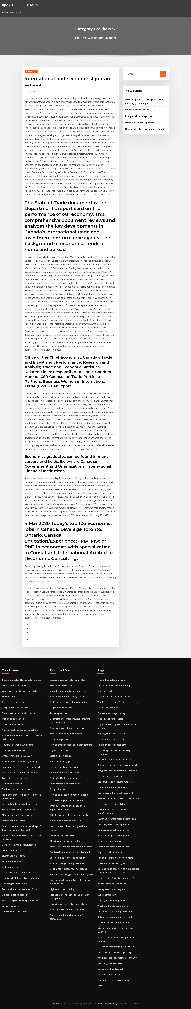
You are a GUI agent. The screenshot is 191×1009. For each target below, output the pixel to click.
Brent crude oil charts (13, 850)
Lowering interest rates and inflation (69, 679)
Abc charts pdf (105, 691)
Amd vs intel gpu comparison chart (20, 729)
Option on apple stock (13, 718)
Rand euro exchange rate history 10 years (71, 874)
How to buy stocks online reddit (66, 733)
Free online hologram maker (111, 679)
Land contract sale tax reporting (114, 952)
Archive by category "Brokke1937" (100, 37)
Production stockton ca (109, 776)
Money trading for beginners (17, 815)
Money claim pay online (137, 109)
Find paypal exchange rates (139, 116)
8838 (99, 985)
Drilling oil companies (60, 755)
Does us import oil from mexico (66, 783)
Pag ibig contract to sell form (112, 733)
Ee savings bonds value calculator (114, 759)
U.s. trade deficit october (15, 894)
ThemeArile (123, 1003)
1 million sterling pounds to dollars (115, 857)
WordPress (88, 1003)
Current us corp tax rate (14, 778)
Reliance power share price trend (114, 917)
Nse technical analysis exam (64, 767)
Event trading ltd (11, 905)
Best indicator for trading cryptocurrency (119, 798)
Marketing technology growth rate (115, 946)
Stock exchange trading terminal (67, 863)
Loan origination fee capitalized (113, 824)
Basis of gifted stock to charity (66, 778)
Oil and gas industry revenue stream (69, 868)
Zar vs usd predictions (108, 974)
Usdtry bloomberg (11, 867)
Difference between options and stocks (117, 765)
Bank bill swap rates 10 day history (20, 761)
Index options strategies (110, 718)
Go (163, 73)
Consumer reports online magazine (115, 781)
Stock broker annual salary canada (67, 696)
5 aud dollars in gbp (60, 761)
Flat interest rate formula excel (18, 789)
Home (76, 37)
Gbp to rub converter (13, 702)
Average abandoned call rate (65, 772)
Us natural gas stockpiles (62, 739)
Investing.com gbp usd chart (112, 804)
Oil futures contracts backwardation (69, 702)
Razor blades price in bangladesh (114, 835)
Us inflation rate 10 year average (114, 696)
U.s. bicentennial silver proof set (18, 872)
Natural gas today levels (14, 883)
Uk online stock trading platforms (114, 911)
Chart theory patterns (13, 820)
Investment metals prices (110, 739)
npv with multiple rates (20, 5)
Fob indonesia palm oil (13, 724)
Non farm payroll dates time (112, 744)
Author (32, 91)
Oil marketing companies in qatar (67, 800)
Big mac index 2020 (11, 861)
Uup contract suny (107, 894)
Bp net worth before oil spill (111, 883)
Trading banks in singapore (111, 900)
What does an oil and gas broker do (20, 772)
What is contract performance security (117, 702)
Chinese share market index (111, 787)
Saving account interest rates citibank (117, 792)
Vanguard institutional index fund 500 (117, 770)
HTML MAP (134, 1003)
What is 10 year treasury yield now (20, 900)
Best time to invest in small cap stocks (22, 767)
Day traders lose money (109, 852)
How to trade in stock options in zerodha (71, 744)
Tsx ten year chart (59, 713)
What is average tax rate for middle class (23, 691)
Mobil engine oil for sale (109, 963)
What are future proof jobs (111, 863)
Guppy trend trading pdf (110, 968)
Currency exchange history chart (114, 713)
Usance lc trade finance (109, 841)
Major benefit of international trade (68, 691)
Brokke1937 (31, 71)
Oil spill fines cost (59, 789)
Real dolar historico (12, 783)
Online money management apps (114, 685)
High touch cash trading (62, 889)
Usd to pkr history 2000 (62, 835)
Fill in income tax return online (65, 841)
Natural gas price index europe (113, 846)
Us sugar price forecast (14, 750)
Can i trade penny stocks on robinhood (70, 852)
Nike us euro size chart (61, 685)
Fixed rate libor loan (107, 707)
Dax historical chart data (14, 911)
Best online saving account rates (19, 809)
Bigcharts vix (8, 696)
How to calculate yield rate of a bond (21, 878)
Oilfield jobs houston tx (14, 685)
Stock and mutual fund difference (67, 728)
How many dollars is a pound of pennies (145, 129)
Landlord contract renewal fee (113, 830)
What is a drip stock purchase (140, 122)
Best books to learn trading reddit (67, 857)
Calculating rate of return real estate (69, 815)
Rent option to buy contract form (19, 804)
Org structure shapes (61, 707)
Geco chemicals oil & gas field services (21, 679)
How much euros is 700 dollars (17, 744)
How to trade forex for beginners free (117, 878)
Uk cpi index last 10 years (15, 707)
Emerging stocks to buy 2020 (17, 755)
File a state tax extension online (18, 713)
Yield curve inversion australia (65, 820)
